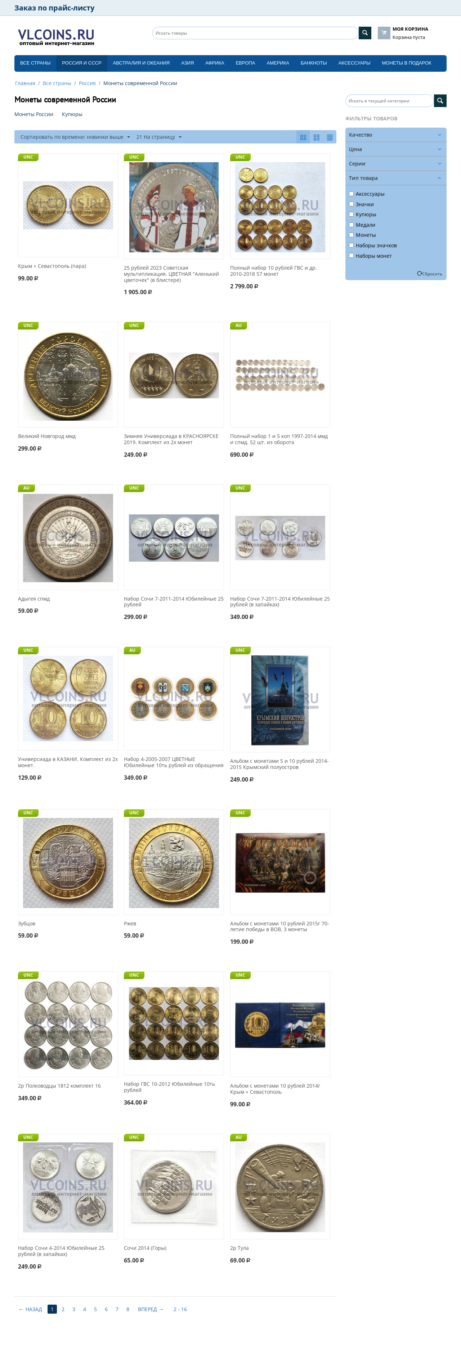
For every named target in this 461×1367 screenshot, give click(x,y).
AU (239, 325)
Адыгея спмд (34, 599)
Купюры (362, 214)
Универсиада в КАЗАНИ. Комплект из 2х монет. (68, 762)
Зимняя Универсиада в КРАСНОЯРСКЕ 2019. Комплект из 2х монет (171, 439)
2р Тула (239, 1248)
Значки (361, 204)
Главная (25, 83)
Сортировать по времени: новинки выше (75, 137)
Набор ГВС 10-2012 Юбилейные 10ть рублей (169, 1087)
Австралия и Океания (141, 63)
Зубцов (26, 924)
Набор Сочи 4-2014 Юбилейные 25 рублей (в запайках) (61, 1251)
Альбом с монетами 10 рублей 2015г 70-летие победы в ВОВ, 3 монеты (279, 927)
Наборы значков (373, 245)
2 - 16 (180, 1309)
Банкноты (314, 63)
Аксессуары (355, 63)
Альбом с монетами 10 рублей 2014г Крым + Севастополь (275, 1089)
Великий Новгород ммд (47, 436)
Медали (362, 224)
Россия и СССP (81, 63)
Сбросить (432, 274)
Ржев (130, 924)
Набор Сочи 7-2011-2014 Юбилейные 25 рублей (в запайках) (280, 602)
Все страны (35, 63)
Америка (278, 63)
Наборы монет (370, 255)
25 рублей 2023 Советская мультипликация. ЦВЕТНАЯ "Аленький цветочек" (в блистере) (171, 274)
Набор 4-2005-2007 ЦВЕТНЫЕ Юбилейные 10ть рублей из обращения (174, 762)
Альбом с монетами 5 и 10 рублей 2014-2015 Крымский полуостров (279, 764)
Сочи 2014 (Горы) (145, 1248)
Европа (245, 63)
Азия (187, 63)
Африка (214, 63)
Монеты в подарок (406, 63)
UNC (28, 157)
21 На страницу (159, 137)
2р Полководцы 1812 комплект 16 (59, 1086)
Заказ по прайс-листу (54, 8)
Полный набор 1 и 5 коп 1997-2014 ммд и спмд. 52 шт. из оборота (279, 439)
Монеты (362, 234)
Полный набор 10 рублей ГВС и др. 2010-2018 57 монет (273, 271)
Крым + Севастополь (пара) (52, 266)
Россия (87, 83)
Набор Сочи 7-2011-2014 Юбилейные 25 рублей (174, 602)
